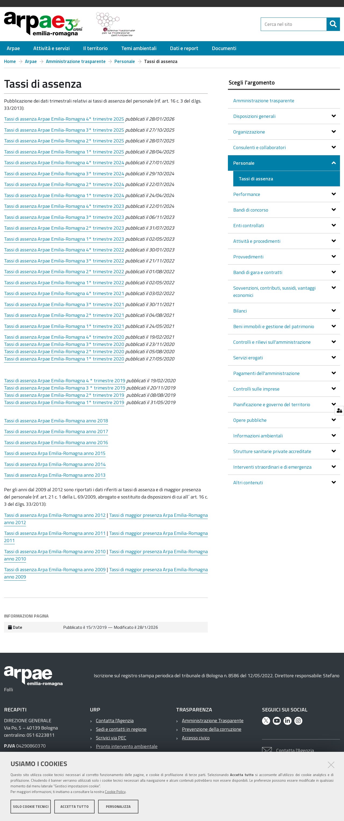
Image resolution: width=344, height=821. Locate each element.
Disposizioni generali (255, 116)
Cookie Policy (115, 792)
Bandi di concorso (251, 209)
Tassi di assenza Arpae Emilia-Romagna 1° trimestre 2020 (64, 358)
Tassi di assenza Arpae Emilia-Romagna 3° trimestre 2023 (64, 217)
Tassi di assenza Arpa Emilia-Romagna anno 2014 (55, 464)
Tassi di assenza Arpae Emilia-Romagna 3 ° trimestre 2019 (64, 387)
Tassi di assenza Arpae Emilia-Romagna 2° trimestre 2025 (64, 140)
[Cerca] (333, 24)
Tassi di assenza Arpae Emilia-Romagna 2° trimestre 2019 (64, 395)
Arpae (31, 61)
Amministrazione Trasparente (212, 720)
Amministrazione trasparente (76, 61)
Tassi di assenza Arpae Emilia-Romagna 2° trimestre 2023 (64, 227)
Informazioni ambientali (258, 435)
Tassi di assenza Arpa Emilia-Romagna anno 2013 (55, 475)
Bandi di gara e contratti (258, 272)
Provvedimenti (248, 256)
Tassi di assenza (20, 260)
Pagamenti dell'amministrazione (267, 373)
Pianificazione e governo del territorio (272, 404)
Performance (247, 194)
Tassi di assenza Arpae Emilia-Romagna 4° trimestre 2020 (64, 337)
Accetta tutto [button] (74, 807)
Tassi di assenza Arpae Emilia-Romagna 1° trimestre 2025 (64, 151)
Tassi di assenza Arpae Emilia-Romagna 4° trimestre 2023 (64, 206)
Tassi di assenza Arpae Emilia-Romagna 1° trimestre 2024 (64, 195)
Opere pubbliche (250, 420)
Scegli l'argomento (252, 82)
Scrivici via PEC (111, 737)
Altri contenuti (248, 482)
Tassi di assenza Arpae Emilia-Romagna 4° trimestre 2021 (64, 293)
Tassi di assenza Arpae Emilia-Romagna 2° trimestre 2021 (64, 315)
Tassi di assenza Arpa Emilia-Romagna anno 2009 (55, 569)
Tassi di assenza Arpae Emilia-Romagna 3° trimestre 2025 (64, 130)
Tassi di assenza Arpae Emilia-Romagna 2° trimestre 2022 (64, 271)
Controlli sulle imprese (257, 388)
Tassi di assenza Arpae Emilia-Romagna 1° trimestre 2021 (64, 326)
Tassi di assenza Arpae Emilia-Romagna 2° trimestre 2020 (64, 351)
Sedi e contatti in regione (121, 729)
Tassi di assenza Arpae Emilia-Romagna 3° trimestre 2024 (64, 173)
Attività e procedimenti (257, 241)
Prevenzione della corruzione (211, 729)
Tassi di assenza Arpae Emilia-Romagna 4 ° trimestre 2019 (64, 380)
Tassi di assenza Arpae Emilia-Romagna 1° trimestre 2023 (64, 239)
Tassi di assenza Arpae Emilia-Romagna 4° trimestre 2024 (64, 162)
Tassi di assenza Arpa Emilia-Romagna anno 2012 (55, 515)
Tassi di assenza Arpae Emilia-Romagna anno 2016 (56, 442)
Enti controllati (249, 225)
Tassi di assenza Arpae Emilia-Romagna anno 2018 (56, 420)
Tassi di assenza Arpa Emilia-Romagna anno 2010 (55, 551)
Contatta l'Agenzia (115, 720)
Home (10, 61)
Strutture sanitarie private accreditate (272, 451)
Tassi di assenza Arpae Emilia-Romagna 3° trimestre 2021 (64, 304)
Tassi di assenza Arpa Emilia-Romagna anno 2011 (55, 533)
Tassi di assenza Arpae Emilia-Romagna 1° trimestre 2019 (64, 402)
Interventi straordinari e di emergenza (273, 467)
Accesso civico (196, 737)
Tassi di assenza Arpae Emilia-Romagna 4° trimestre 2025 (64, 118)
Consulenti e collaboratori (260, 147)
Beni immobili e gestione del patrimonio (274, 326)
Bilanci (240, 310)
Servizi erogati (248, 357)
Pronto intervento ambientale (126, 746)
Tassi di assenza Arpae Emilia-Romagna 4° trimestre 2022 (64, 249)
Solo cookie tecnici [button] (31, 807)
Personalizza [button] (118, 807)
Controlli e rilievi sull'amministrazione (272, 342)
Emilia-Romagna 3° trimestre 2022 (87, 260)
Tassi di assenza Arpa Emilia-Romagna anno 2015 (55, 453)
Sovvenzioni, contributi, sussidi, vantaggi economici (274, 291)
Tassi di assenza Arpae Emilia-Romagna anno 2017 (56, 431)
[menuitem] (13, 48)
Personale (124, 61)
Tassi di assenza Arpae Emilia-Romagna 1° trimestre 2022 (64, 282)
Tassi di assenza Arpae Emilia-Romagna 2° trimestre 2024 (64, 184)
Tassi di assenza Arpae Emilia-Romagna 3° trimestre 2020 (64, 344)
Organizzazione (249, 131)
